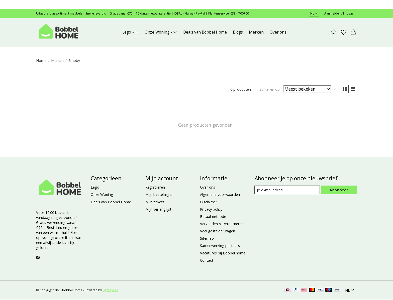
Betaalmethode (213, 216)
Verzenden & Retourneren (222, 224)
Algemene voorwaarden (220, 194)
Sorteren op (268, 89)
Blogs (238, 32)
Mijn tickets (154, 202)
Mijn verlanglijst (158, 209)
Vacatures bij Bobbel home (222, 253)
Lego (95, 187)
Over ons (278, 32)
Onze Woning (102, 194)
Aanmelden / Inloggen (339, 13)
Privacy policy (211, 209)
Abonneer (339, 190)
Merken (256, 32)
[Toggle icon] (334, 32)
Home (41, 60)
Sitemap (207, 238)
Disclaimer (208, 202)
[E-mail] (288, 190)
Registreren (155, 187)
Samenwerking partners (220, 245)
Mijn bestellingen (159, 194)
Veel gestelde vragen (217, 231)
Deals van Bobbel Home (205, 32)
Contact (206, 260)
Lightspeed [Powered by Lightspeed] (110, 290)
